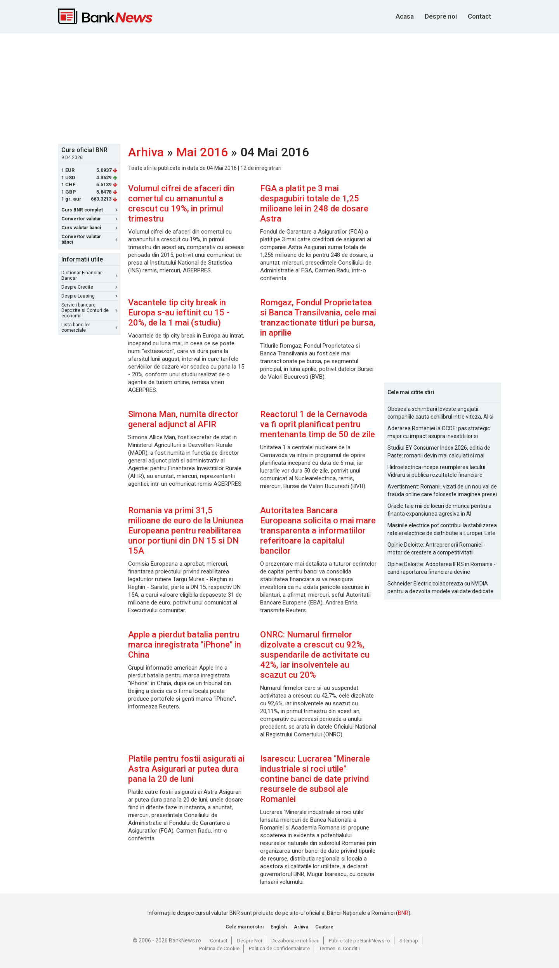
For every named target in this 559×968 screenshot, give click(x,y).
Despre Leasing (89, 296)
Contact (479, 16)
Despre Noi (249, 941)
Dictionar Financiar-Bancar (89, 275)
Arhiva (146, 152)
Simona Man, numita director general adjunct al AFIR (183, 419)
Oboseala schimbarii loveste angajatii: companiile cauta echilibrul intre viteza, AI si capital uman (440, 413)
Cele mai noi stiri (245, 927)
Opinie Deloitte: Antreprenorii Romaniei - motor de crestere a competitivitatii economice (436, 549)
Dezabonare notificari (295, 941)
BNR (403, 913)
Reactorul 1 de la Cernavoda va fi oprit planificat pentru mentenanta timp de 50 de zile (317, 424)
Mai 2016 (202, 152)
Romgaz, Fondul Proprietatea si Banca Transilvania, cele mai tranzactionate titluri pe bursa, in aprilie (318, 318)
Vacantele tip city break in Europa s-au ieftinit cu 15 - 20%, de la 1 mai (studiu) (178, 312)
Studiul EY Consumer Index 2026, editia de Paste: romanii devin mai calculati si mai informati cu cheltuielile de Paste (438, 452)
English (279, 927)
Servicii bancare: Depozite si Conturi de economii (89, 310)
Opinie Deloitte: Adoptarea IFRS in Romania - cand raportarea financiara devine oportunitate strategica (441, 568)
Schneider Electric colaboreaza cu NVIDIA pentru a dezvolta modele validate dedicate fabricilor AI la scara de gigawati (440, 587)
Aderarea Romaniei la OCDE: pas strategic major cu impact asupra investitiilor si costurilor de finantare (438, 432)
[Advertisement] (279, 87)
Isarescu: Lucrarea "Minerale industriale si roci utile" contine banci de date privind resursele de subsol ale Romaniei (315, 779)
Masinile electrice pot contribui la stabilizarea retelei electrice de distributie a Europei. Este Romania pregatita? (442, 529)
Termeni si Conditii (339, 948)
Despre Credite (89, 287)
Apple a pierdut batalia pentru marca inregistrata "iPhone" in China (184, 645)
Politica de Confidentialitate (279, 948)
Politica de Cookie (219, 948)
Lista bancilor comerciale (89, 327)
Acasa (405, 16)
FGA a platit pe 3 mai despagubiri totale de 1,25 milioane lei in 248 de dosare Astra (314, 203)
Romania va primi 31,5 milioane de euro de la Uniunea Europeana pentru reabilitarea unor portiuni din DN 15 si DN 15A (185, 531)
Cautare (324, 927)
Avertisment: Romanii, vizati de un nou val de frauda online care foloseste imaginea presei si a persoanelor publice (442, 490)
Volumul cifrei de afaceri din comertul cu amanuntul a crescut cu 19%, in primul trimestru (181, 203)
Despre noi (441, 16)
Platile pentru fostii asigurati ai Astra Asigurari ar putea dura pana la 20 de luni (186, 769)
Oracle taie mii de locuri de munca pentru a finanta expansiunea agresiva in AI (439, 510)
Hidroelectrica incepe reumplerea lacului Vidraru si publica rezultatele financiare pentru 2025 (436, 471)
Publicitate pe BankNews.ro (359, 941)
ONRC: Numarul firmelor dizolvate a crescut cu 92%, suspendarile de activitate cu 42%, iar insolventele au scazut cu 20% (315, 655)
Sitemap (408, 941)
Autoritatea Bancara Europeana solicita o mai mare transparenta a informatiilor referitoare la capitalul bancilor (318, 531)
